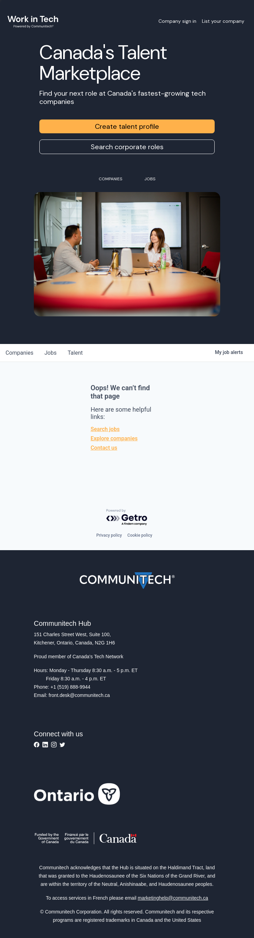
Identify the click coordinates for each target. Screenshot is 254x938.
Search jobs (104, 429)
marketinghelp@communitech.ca (173, 898)
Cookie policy (139, 535)
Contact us (103, 447)
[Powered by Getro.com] (127, 517)
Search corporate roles (127, 146)
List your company (223, 21)
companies (19, 353)
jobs (51, 353)
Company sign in (177, 21)
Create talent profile (127, 126)
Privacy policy (109, 535)
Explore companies (113, 438)
